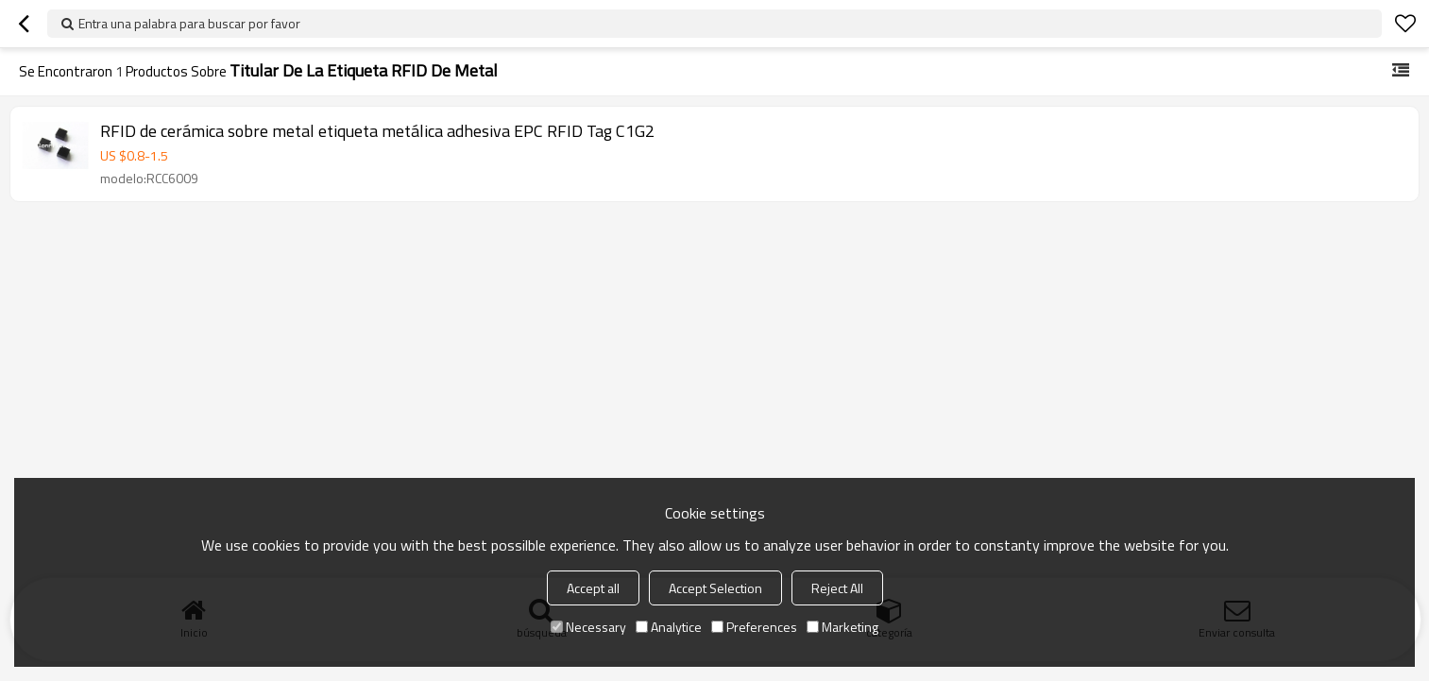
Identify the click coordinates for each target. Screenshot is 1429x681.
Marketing (842, 627)
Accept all (593, 588)
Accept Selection (715, 588)
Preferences (754, 627)
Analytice (669, 627)
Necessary (588, 627)
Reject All (837, 588)
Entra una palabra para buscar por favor (189, 23)
